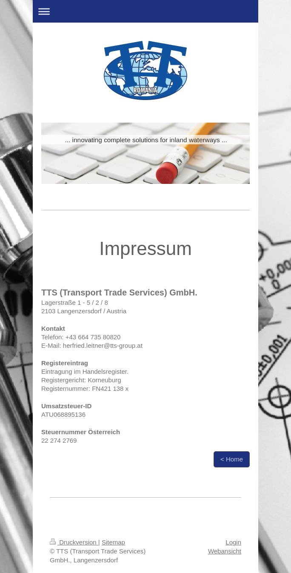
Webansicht (224, 551)
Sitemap (113, 542)
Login (233, 542)
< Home (231, 459)
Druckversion (74, 542)
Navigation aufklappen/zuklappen (145, 11)
